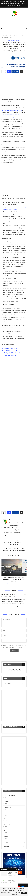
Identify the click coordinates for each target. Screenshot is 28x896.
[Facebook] (8, 5)
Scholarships (21, 1)
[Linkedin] (12, 5)
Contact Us (24, 3)
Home (3, 1)
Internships (11, 3)
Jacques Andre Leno (8, 594)
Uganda (14, 846)
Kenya (6, 836)
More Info (14, 894)
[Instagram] (14, 5)
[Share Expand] (21, 71)
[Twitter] (10, 5)
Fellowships (4, 3)
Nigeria (6, 831)
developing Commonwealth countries (11, 110)
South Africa (7, 825)
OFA (9, 50)
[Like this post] (9, 71)
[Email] (19, 5)
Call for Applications (11, 1)
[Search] (26, 29)
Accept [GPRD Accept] (24, 892)
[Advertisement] (14, 21)
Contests (17, 3)
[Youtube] (17, 5)
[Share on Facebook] (15, 71)
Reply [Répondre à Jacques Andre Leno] (25, 594)
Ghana (14, 842)
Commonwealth (10, 34)
